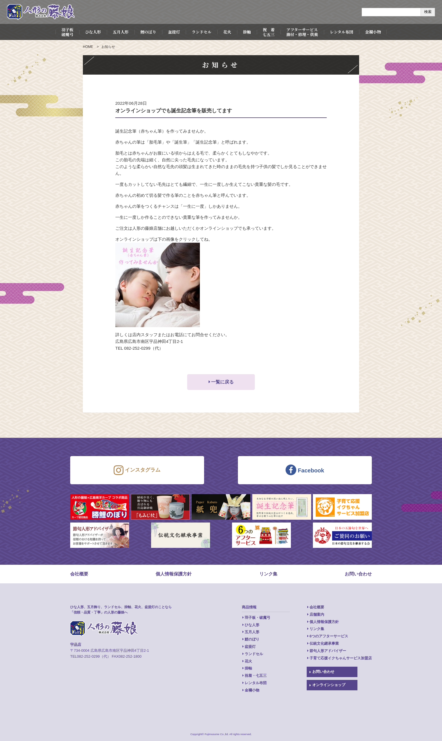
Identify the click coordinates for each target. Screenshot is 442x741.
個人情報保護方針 (174, 574)
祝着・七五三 (256, 675)
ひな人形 (93, 32)
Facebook (305, 470)
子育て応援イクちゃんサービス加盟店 (341, 658)
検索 (428, 12)
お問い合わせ (358, 574)
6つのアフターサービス (329, 636)
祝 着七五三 (269, 32)
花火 (227, 32)
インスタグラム (137, 470)
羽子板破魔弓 (67, 32)
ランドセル (201, 32)
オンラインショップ (328, 685)
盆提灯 (174, 32)
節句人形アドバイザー (328, 651)
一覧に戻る (222, 382)
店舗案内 (317, 614)
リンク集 (268, 574)
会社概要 (79, 574)
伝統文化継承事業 (324, 643)
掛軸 (247, 32)
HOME (88, 47)
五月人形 (121, 32)
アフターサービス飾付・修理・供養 (302, 32)
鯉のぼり (148, 32)
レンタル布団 (341, 32)
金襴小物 (373, 32)
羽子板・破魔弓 (257, 617)
